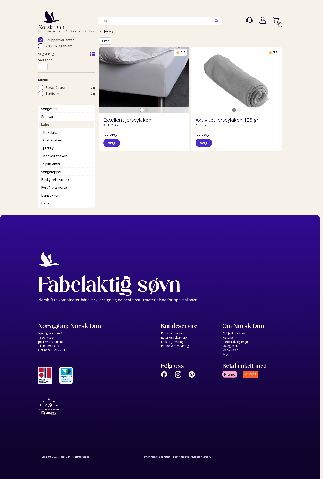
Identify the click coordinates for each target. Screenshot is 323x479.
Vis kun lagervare (59, 46)
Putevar (47, 116)
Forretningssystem (151, 456)
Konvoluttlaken (55, 156)
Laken (93, 31)
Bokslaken (51, 132)
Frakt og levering (172, 342)
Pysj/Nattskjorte (54, 187)
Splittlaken (51, 164)
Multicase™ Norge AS (201, 456)
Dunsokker (50, 195)
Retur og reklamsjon (174, 337)
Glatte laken (52, 140)
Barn (45, 203)
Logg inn (262, 20)
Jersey (108, 31)
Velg (111, 143)
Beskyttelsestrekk (55, 179)
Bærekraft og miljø (235, 342)
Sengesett (49, 108)
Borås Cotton (55, 87)
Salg (225, 354)
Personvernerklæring (175, 346)
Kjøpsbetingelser (172, 333)
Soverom (76, 31)
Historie (227, 337)
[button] (98, 407)
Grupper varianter (59, 40)
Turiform (52, 93)
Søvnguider (229, 346)
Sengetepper (51, 172)
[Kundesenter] (249, 20)
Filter (105, 41)
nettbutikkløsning (173, 456)
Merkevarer (230, 350)
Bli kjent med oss (234, 333)
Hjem (60, 31)
